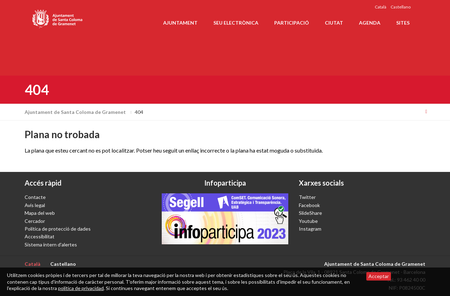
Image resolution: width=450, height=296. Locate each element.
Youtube (308, 221)
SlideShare (310, 213)
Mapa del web (40, 213)
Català (380, 6)
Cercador (35, 221)
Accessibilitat (39, 236)
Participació (291, 23)
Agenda (369, 23)
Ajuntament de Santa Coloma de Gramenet (79, 112)
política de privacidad (81, 288)
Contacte (35, 197)
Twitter (307, 197)
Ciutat (334, 23)
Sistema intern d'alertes (51, 244)
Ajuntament (180, 23)
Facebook (309, 205)
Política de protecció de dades (58, 229)
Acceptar (378, 276)
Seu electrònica (235, 23)
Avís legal (35, 205)
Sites (403, 23)
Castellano (401, 6)
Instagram (310, 229)
